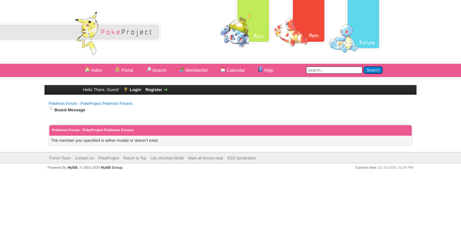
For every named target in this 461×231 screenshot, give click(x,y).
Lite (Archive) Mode (167, 158)
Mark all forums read (205, 158)
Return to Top (134, 158)
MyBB (72, 167)
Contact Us (84, 158)
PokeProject (108, 158)
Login (135, 89)
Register (153, 89)
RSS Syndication (241, 158)
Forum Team (60, 158)
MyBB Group (111, 167)
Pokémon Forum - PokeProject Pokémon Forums (91, 103)
